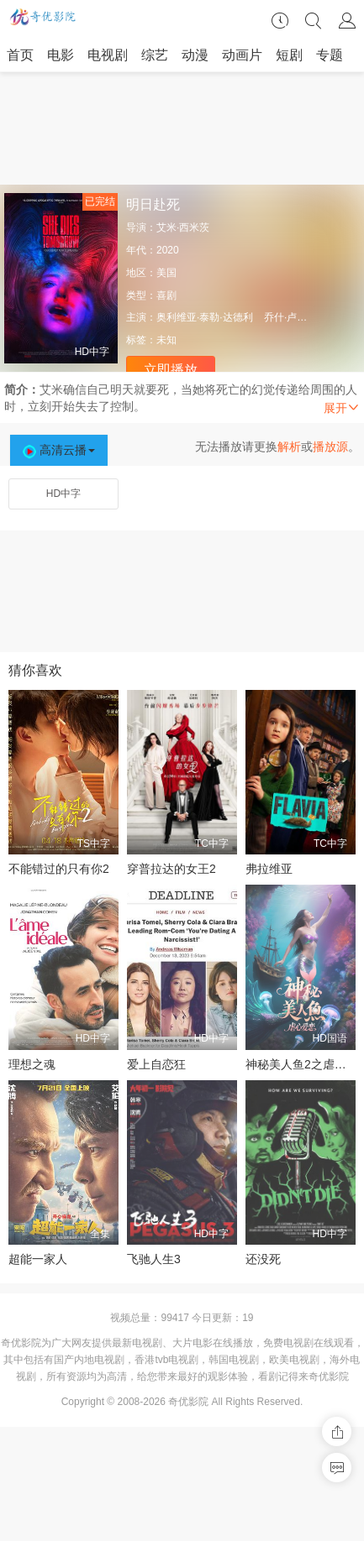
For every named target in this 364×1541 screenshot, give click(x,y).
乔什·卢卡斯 (290, 317)
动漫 (195, 55)
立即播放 (171, 370)
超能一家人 (37, 1259)
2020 (167, 250)
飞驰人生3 (154, 1259)
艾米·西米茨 (182, 227)
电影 (60, 55)
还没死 (263, 1259)
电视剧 (107, 55)
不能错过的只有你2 (58, 868)
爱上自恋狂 (156, 1064)
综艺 (154, 55)
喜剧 (166, 295)
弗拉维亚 (269, 868)
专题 (329, 55)
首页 (20, 55)
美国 (166, 273)
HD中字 (63, 493)
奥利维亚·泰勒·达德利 (204, 317)
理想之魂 (31, 1064)
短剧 (289, 55)
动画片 (242, 55)
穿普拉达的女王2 (171, 868)
